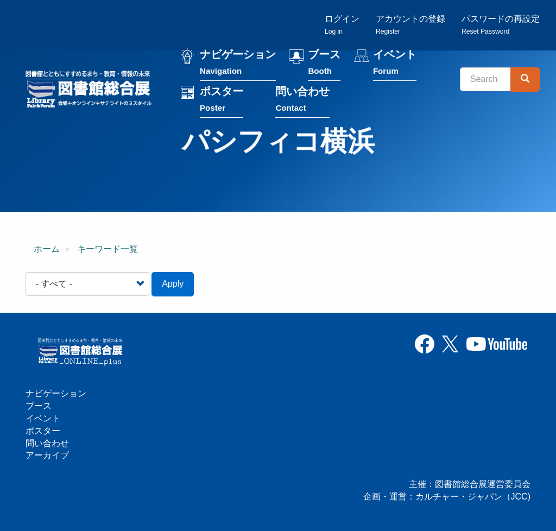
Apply (173, 283)
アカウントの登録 (410, 24)
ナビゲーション (238, 64)
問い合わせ (302, 101)
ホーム (47, 249)
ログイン (342, 24)
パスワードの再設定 (501, 24)
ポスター (221, 101)
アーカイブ (47, 455)
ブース (324, 64)
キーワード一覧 (107, 249)
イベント (394, 64)
